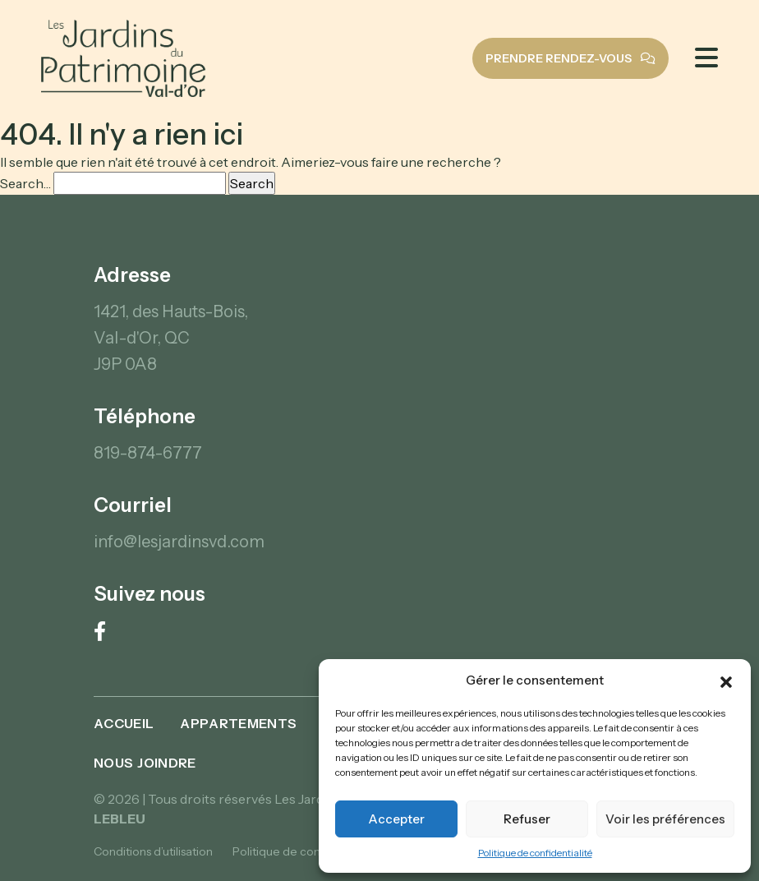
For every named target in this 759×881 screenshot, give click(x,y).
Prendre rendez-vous (570, 58)
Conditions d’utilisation (153, 851)
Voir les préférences (665, 819)
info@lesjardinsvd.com (179, 541)
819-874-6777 (148, 453)
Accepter (396, 819)
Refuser (527, 819)
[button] (726, 680)
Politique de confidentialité (535, 852)
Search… (25, 183)
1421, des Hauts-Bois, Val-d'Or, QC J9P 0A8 (171, 338)
